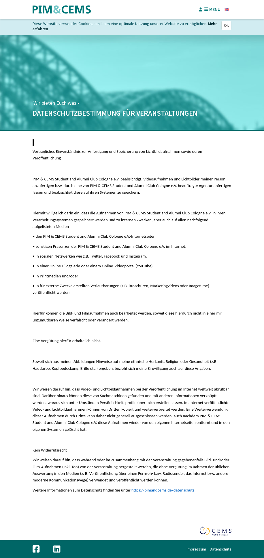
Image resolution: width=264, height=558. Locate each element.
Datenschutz (220, 549)
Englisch (227, 9)
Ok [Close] (226, 25)
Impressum (196, 549)
